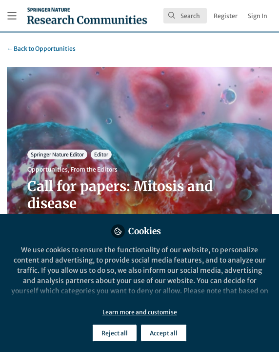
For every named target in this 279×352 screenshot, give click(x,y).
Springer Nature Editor (57, 155)
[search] (185, 15)
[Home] (87, 15)
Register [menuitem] (226, 16)
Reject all (114, 333)
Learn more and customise (139, 312)
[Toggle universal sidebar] (12, 16)
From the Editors (94, 169)
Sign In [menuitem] (257, 16)
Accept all (164, 333)
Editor (101, 155)
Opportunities (41, 48)
